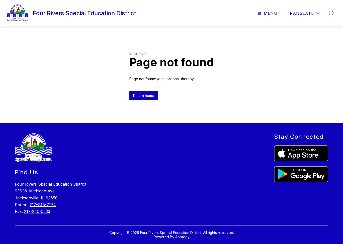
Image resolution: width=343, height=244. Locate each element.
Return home (143, 95)
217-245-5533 (37, 211)
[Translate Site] (303, 13)
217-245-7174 (43, 204)
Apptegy (182, 237)
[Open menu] (267, 13)
